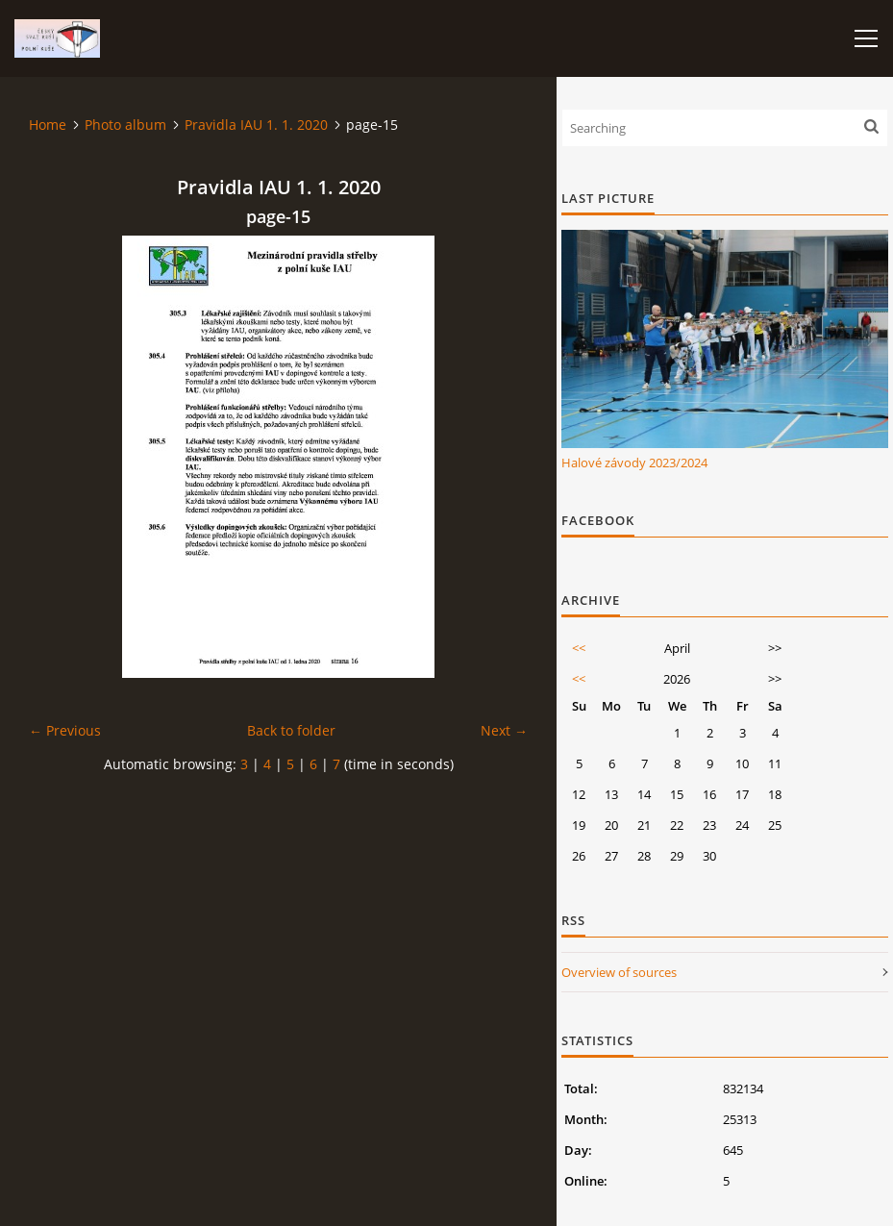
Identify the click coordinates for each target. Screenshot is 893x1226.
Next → (504, 730)
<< (578, 648)
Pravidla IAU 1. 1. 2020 (256, 124)
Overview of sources (619, 972)
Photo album (125, 124)
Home (47, 124)
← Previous (65, 730)
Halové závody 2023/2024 (634, 462)
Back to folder (291, 730)
